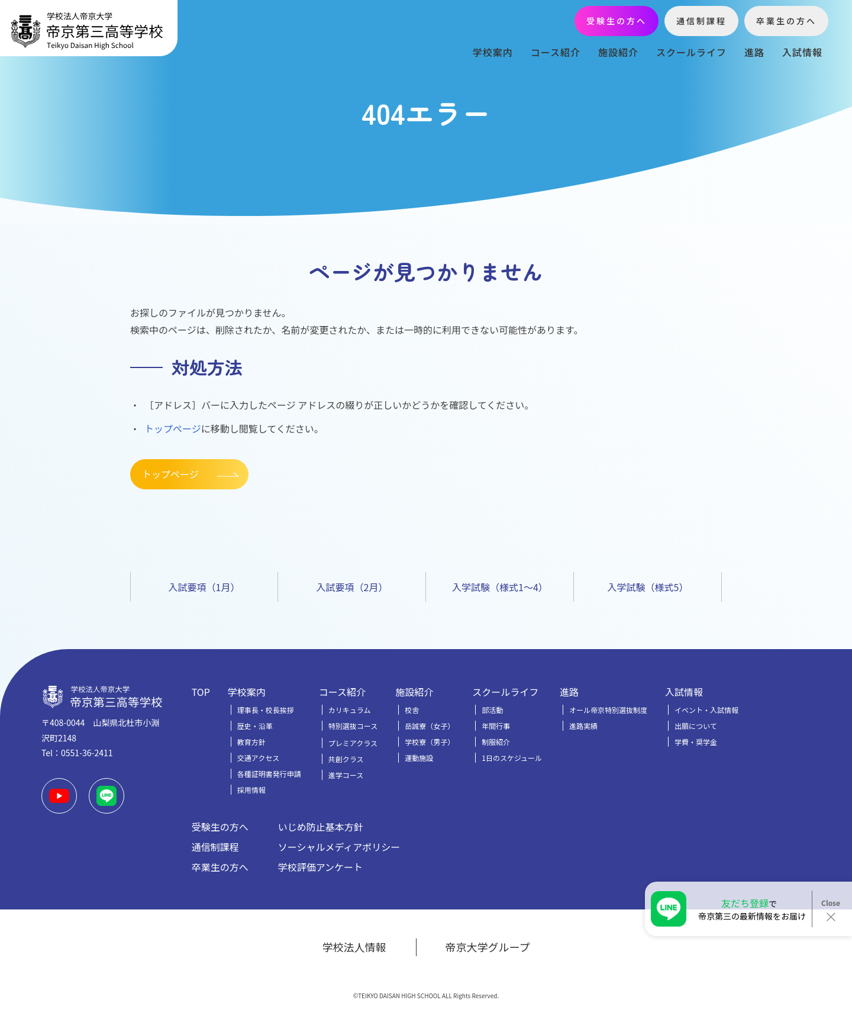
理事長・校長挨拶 (265, 710)
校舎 (412, 710)
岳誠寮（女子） (429, 726)
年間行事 (496, 726)
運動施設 (419, 758)
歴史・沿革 (255, 726)
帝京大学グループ (488, 946)
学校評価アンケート (320, 867)
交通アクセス (258, 758)
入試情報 (802, 52)
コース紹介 (555, 52)
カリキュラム (349, 710)
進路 (754, 52)
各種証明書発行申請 (269, 774)
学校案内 (493, 52)
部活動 (492, 710)
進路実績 (583, 726)
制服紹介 (496, 742)
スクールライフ (691, 52)
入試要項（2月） (352, 587)
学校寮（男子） (429, 742)
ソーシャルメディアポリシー (339, 847)
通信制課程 (701, 21)
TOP (201, 692)
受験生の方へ (616, 21)
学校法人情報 (354, 946)
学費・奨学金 (695, 742)
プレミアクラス (352, 743)
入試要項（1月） (204, 587)
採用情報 (251, 790)
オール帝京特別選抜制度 (608, 710)
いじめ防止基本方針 (320, 827)
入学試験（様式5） (648, 587)
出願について (695, 726)
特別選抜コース (352, 726)
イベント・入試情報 (706, 710)
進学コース (345, 775)
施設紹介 (618, 52)
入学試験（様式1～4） (500, 587)
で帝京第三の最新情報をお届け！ (752, 909)
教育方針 (251, 742)
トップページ (172, 428)
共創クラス (346, 759)
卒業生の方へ (786, 21)
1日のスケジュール (512, 758)
